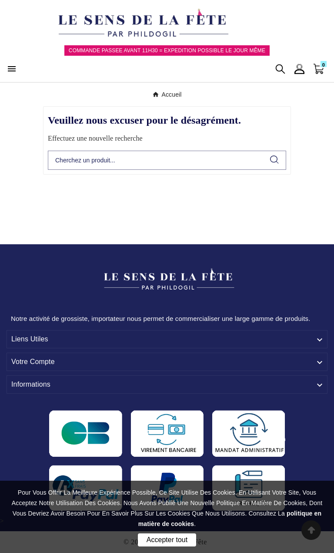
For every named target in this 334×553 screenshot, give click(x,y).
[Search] (274, 159)
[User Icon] (299, 69)
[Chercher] (155, 160)
